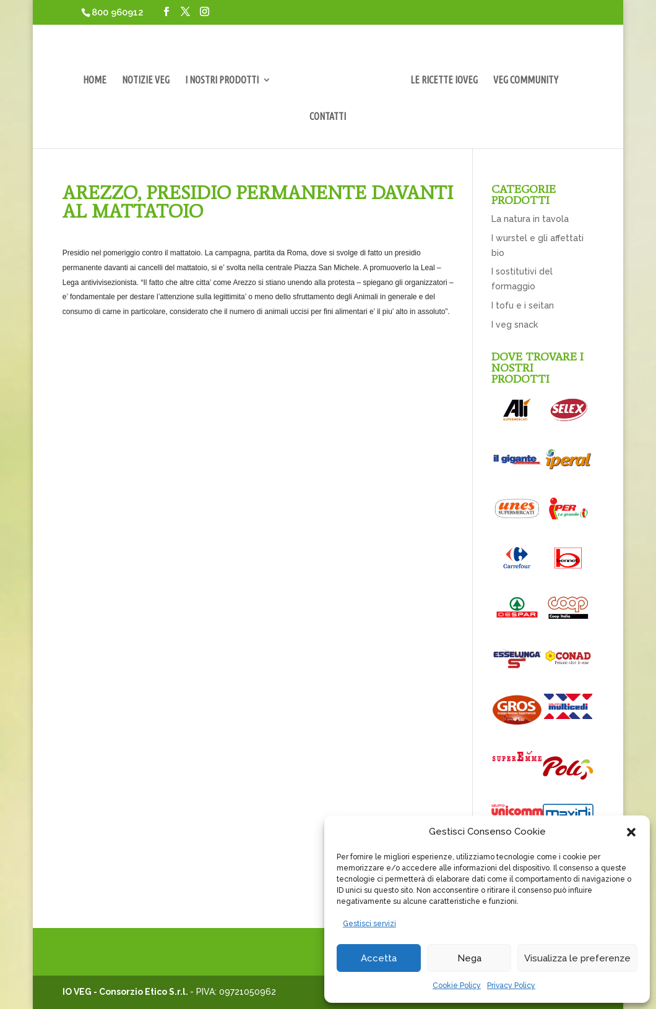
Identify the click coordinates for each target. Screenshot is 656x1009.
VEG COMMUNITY (525, 80)
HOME (94, 80)
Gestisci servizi (369, 923)
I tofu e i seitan (522, 305)
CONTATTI (327, 117)
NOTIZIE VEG (146, 80)
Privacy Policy (511, 985)
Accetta (379, 958)
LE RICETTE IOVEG (444, 80)
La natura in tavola (530, 219)
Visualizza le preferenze (577, 958)
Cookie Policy (457, 985)
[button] (631, 832)
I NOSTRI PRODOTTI (222, 80)
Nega (469, 958)
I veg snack (514, 325)
